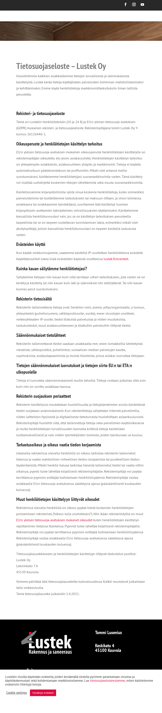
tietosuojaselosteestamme (107, 681)
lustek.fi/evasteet (116, 259)
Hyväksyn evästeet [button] (43, 693)
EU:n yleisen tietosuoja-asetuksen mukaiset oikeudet (54, 520)
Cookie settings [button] (16, 693)
